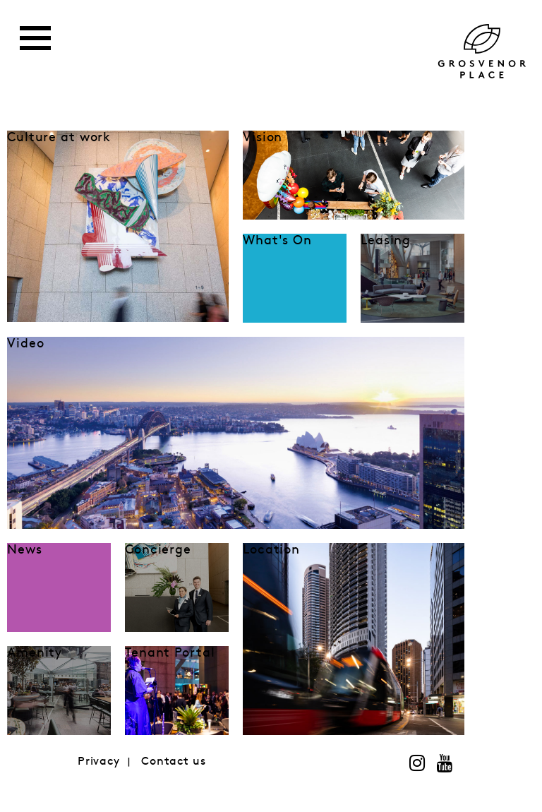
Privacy (99, 761)
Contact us (173, 761)
